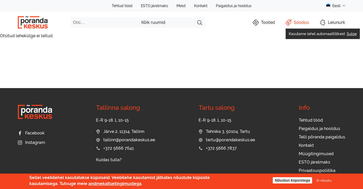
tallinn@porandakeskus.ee (125, 139)
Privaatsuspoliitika (317, 170)
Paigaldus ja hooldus (234, 6)
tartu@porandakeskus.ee (227, 139)
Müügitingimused (316, 153)
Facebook (31, 133)
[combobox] (167, 22)
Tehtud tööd (122, 6)
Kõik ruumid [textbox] (153, 22)
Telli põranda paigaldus (322, 136)
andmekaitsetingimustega (114, 183)
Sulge (352, 34)
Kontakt (200, 6)
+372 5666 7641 (115, 148)
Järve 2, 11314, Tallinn (120, 131)
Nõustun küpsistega (292, 180)
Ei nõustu (324, 180)
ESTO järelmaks (154, 6)
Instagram (31, 142)
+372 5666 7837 (218, 148)
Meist (181, 6)
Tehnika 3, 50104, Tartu (224, 131)
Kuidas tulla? (109, 159)
